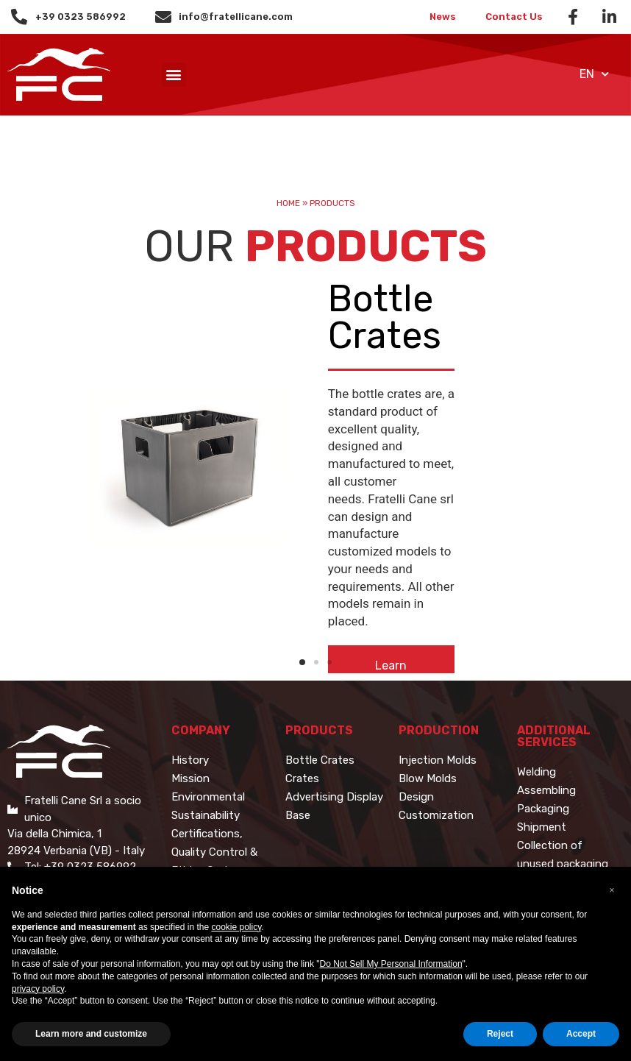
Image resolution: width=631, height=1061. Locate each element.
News (442, 16)
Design (416, 796)
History (190, 760)
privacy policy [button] (38, 989)
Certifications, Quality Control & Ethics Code (214, 852)
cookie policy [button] (236, 927)
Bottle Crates (319, 760)
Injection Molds (438, 760)
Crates (302, 778)
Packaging (543, 808)
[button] (174, 75)
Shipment (541, 827)
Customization (436, 815)
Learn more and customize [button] (91, 1034)
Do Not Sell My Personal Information (391, 964)
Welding (536, 771)
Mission (190, 778)
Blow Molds (428, 778)
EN (594, 74)
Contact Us (514, 16)
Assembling (546, 790)
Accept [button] (581, 1034)
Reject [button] (500, 1034)
